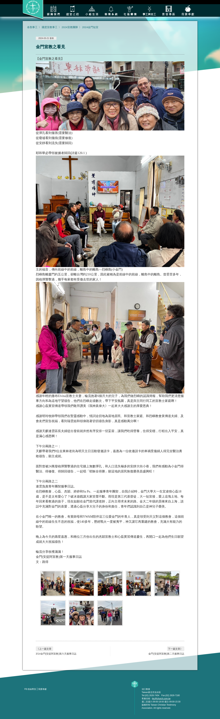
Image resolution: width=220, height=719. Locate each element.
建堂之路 (72, 10)
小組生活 (91, 10)
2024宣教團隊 (70, 27)
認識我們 (53, 10)
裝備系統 (111, 10)
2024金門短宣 (90, 27)
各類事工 (149, 10)
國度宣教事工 (49, 27)
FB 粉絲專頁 (30, 689)
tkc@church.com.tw (161, 698)
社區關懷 (130, 10)
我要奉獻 (187, 10)
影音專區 (168, 10)
